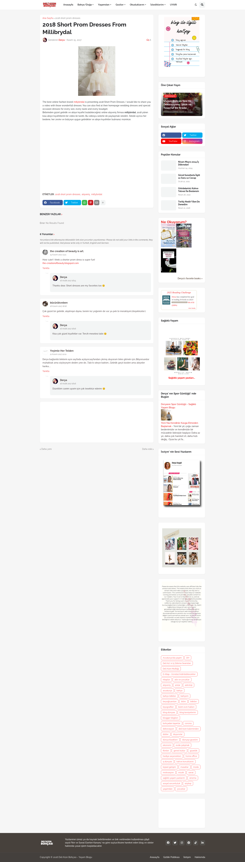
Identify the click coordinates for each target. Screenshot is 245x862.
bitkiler (193, 701)
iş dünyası (167, 761)
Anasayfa (154, 857)
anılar (177, 685)
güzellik (193, 750)
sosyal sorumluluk (171, 783)
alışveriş (86, 194)
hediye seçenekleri (172, 756)
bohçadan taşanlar (171, 723)
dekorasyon (168, 729)
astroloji (188, 685)
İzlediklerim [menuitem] (157, 4)
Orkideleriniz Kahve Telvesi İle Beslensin (188, 189)
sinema (192, 778)
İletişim (187, 857)
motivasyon (168, 772)
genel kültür (179, 750)
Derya (63, 277)
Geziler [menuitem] (120, 4)
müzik (181, 772)
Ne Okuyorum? (174, 222)
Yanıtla (45, 268)
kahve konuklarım (185, 761)
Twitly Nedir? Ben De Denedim (189, 203)
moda (196, 767)
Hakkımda (200, 857)
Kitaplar (166, 679)
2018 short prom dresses (67, 18)
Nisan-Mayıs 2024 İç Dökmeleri (188, 163)
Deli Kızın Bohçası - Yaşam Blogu (75, 857)
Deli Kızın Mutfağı (171, 669)
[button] (195, 5)
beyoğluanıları (170, 701)
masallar (184, 767)
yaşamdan (167, 789)
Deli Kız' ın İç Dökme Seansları (177, 663)
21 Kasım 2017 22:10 (58, 354)
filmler (166, 750)
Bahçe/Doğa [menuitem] (85, 4)
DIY (187, 658)
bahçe (179, 690)
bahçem (184, 696)
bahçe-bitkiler (169, 696)
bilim (183, 701)
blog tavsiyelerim (188, 712)
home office (191, 756)
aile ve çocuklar (182, 679)
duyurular (177, 734)
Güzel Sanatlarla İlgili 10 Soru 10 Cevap (189, 176)
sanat (190, 772)
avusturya (167, 690)
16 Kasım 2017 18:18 (58, 306)
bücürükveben (59, 302)
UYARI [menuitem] (173, 4)
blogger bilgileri (170, 718)
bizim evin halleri (186, 707)
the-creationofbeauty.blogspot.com (60, 263)
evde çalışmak (182, 745)
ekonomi (167, 745)
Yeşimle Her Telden (62, 350)
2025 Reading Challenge (179, 292)
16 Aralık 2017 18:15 (68, 281)
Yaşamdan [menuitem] (103, 4)
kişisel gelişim (169, 767)
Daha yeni (46, 449)
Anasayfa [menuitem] (68, 4)
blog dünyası (169, 712)
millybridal (79, 102)
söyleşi (188, 783)
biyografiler (168, 707)
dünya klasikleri (170, 740)
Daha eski (147, 449)
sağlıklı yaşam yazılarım (174, 778)
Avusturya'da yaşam (172, 658)
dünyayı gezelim (190, 740)
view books (191, 308)
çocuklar (181, 789)
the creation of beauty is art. (67, 251)
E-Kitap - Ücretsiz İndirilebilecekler (179, 674)
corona (188, 723)
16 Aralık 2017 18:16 (68, 329)
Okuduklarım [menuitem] (137, 4)
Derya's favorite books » (190, 278)
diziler (166, 734)
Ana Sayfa (47, 18)
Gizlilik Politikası (171, 857)
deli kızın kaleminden (189, 729)
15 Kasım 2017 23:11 (58, 255)
